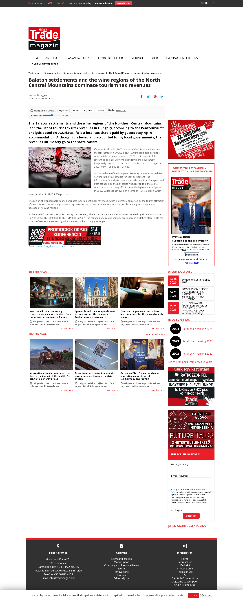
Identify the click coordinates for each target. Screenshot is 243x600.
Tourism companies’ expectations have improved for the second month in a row (141, 314)
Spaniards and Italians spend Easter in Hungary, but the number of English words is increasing (96, 314)
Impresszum (185, 562)
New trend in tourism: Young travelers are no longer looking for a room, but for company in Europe (51, 314)
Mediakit (137, 58)
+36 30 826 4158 (40, 3)
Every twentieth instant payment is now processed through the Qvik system (95, 376)
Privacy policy (185, 568)
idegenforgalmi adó (46, 246)
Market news (121, 562)
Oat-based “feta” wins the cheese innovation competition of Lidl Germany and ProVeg (139, 376)
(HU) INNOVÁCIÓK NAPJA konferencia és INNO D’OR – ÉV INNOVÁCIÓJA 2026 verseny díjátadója (196, 308)
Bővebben (206, 595)
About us (51, 58)
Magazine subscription (185, 581)
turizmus (69, 246)
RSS (185, 575)
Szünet (76, 110)
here (184, 249)
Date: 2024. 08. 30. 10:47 (41, 98)
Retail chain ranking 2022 (197, 353)
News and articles (121, 558)
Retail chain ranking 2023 (197, 341)
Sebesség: (49, 115)
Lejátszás (63, 110)
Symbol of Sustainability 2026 (196, 281)
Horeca (121, 575)
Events (121, 568)
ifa (61, 246)
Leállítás (100, 110)
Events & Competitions (182, 58)
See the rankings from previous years (190, 362)
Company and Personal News (121, 565)
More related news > (155, 334)
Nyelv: (117, 110)
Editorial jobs (121, 578)
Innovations (121, 571)
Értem (194, 595)
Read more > (67, 328)
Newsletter (123, 3)
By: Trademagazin (38, 95)
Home (35, 58)
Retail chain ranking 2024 (197, 329)
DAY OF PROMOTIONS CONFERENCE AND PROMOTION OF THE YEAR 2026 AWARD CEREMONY (195, 294)
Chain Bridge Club (184, 585)
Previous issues (181, 236)
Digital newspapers (45, 64)
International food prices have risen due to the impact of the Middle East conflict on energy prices (50, 376)
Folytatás (88, 110)
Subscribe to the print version (190, 240)
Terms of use (185, 571)
